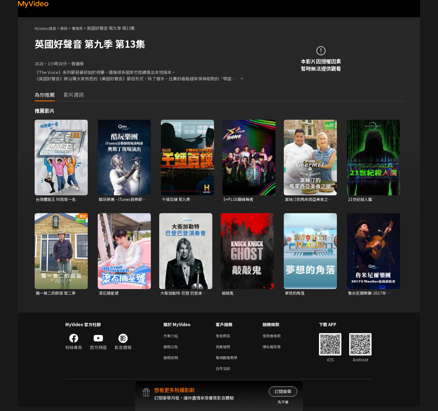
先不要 (283, 402)
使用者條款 (276, 337)
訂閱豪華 (283, 391)
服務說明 (171, 361)
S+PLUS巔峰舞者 (239, 199)
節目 (68, 28)
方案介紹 (171, 337)
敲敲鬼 (228, 294)
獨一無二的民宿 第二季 (57, 294)
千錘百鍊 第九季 (177, 199)
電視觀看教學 (228, 361)
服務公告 (171, 349)
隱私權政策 (276, 349)
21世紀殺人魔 (360, 199)
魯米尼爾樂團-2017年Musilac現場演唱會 (368, 294)
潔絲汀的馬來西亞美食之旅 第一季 (308, 199)
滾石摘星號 (109, 294)
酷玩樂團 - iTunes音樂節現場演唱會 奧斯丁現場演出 (122, 199)
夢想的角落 (295, 294)
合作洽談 (224, 372)
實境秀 (83, 28)
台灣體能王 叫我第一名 (57, 199)
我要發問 (224, 349)
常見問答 (224, 337)
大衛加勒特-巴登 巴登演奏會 (184, 294)
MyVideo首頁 (47, 28)
